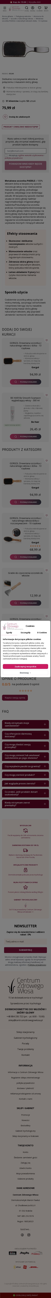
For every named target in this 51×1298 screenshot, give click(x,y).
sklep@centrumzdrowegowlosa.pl (25, 1020)
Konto (25, 1152)
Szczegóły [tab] (25, 632)
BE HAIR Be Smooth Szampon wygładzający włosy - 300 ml (25, 399)
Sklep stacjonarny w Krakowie (25, 1136)
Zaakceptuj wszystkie (25, 666)
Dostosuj (25, 672)
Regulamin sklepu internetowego (25, 1077)
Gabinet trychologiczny (25, 1131)
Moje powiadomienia (25, 1173)
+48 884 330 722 (15, 1016)
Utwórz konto (25, 1168)
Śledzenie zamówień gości (25, 1157)
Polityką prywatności (37, 965)
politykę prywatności (14, 158)
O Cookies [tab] (42, 632)
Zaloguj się (25, 1162)
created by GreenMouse (29, 1286)
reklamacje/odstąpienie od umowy (25, 1093)
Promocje (25, 1115)
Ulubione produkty (26, 1178)
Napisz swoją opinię (15, 697)
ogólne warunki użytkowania (30, 155)
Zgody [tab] (9, 632)
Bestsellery (25, 1125)
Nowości (25, 1120)
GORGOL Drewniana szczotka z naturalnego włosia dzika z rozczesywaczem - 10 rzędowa (25, 521)
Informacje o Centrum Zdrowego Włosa (25, 1072)
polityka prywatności (26, 1083)
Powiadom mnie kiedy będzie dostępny (25, 165)
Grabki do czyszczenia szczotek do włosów (25, 574)
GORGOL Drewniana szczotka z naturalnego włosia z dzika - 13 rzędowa (25, 346)
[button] (26, 8)
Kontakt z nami (25, 1099)
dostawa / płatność (25, 1088)
